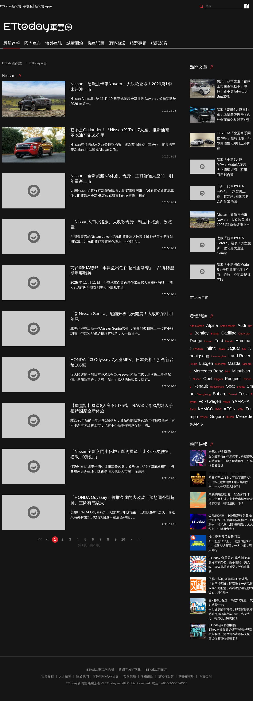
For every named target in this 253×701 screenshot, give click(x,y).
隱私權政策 (166, 676)
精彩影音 (159, 43)
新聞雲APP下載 (129, 669)
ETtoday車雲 (42, 27)
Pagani (218, 379)
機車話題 (95, 43)
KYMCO (205, 409)
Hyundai (198, 348)
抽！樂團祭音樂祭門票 (224, 536)
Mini (227, 371)
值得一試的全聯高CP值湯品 (228, 579)
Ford (218, 340)
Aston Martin (228, 326)
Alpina (212, 325)
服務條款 (147, 676)
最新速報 (11, 43)
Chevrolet (244, 333)
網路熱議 (117, 43)
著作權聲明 (186, 676)
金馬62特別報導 (220, 452)
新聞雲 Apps (43, 6)
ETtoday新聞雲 (10, 6)
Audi (242, 325)
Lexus (193, 363)
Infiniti (210, 348)
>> (138, 539)
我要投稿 (47, 676)
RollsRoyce (217, 386)
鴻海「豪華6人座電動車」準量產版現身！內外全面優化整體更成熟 (233, 115)
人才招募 (65, 676)
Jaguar (233, 348)
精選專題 (138, 43)
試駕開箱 (74, 43)
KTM (240, 409)
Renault (200, 386)
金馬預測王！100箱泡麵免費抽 (230, 515)
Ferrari (208, 341)
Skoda (241, 386)
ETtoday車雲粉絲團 (246, 5)
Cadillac (228, 333)
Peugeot (233, 378)
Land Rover (239, 355)
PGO (218, 409)
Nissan (197, 379)
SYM (193, 409)
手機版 (28, 6)
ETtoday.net (113, 683)
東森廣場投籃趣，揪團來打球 (229, 494)
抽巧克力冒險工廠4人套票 (227, 473)
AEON (229, 409)
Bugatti (215, 333)
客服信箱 (129, 676)
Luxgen (206, 363)
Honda (229, 341)
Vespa (204, 417)
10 (123, 539)
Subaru (219, 393)
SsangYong (204, 394)
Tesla (244, 393)
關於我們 (82, 676)
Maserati (220, 363)
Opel (207, 378)
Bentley (201, 333)
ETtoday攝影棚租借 (222, 625)
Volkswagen (210, 401)
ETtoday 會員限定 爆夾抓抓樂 (229, 558)
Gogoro (217, 416)
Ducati (230, 417)
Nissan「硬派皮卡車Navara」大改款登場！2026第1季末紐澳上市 (234, 220)
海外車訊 (53, 43)
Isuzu (222, 348)
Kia (244, 348)
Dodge (196, 340)
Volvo (226, 401)
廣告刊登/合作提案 (106, 676)
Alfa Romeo (197, 326)
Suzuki (233, 394)
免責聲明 (205, 676)
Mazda (234, 363)
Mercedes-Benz (208, 371)
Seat (230, 386)
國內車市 (32, 43)
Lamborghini (218, 356)
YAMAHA (240, 401)
